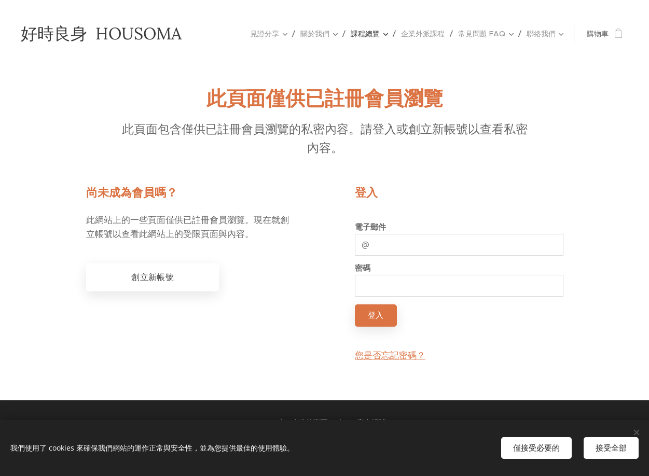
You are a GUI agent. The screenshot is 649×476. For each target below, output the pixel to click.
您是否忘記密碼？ (389, 355)
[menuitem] (271, 34)
